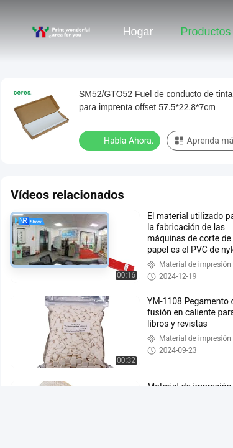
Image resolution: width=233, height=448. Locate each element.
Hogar (137, 32)
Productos (205, 32)
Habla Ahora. (121, 140)
